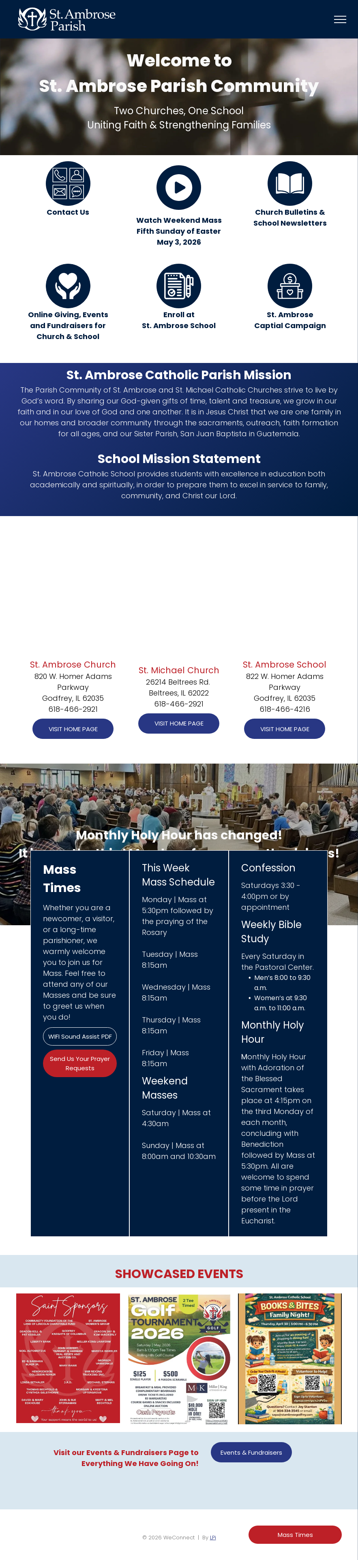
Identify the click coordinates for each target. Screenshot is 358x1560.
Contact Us (68, 212)
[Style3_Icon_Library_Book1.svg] (290, 203)
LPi (213, 1537)
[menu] (340, 19)
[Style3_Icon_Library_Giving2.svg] (67, 305)
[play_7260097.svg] (179, 207)
